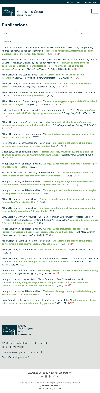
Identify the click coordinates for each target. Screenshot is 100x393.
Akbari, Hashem (9, 74)
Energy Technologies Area (87, 2)
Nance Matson (76, 216)
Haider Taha (44, 122)
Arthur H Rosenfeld (42, 300)
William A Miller (75, 92)
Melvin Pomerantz (56, 47)
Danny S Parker (45, 258)
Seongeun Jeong (38, 47)
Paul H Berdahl (81, 59)
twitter (42, 377)
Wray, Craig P (8, 216)
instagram (46, 377)
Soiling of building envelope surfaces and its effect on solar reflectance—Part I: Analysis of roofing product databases (45, 65)
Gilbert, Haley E (9, 47)
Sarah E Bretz (69, 110)
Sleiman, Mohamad (11, 59)
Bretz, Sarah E (8, 300)
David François (65, 59)
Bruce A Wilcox (61, 258)
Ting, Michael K (9, 172)
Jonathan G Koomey (27, 172)
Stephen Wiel (60, 92)
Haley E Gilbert (50, 59)
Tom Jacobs (23, 47)
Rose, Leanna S (9, 142)
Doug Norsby (85, 47)
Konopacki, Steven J (11, 163)
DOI (58, 53)
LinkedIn (50, 377)
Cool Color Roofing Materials (29, 95)
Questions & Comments (50, 386)
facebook (53, 377)
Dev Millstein (72, 47)
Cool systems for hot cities (52, 249)
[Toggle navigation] (94, 11)
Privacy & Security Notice (50, 388)
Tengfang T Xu (39, 219)
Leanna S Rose (30, 74)
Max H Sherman (40, 216)
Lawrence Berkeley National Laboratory (22, 352)
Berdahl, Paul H (9, 270)
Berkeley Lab (69, 2)
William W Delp (58, 219)
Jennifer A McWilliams (20, 219)
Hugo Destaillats (25, 62)
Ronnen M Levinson (33, 50)
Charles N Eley (76, 258)
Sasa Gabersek (64, 279)
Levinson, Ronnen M (12, 110)
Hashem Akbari (30, 110)
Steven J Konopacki (32, 101)
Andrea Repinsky (10, 50)
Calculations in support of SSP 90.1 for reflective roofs (42, 261)
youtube (57, 377)
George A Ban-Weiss (32, 59)
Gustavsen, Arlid (10, 151)
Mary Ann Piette (23, 216)
